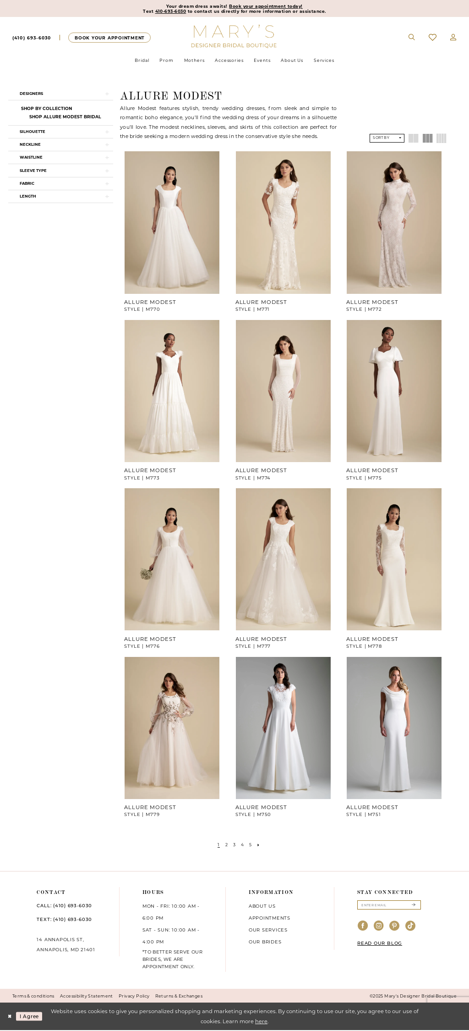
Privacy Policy (134, 996)
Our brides (265, 942)
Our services (268, 930)
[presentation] (172, 224)
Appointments (269, 919)
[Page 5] (251, 845)
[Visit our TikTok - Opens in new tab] (410, 928)
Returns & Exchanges (178, 996)
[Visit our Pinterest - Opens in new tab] (394, 928)
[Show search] (412, 38)
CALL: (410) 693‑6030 (64, 907)
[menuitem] (32, 38)
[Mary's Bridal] (234, 37)
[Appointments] (109, 38)
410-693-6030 (166, 12)
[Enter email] (389, 906)
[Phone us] (31, 38)
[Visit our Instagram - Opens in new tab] (379, 928)
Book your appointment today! (267, 6)
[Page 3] (234, 845)
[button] (453, 38)
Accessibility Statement (86, 996)
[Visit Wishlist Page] (432, 39)
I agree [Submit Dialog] (32, 1017)
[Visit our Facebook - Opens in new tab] (363, 928)
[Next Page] (260, 845)
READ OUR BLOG (379, 945)
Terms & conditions (33, 996)
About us (262, 907)
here (261, 1022)
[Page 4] (243, 845)
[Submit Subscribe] (413, 906)
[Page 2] (225, 845)
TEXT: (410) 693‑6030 (64, 920)
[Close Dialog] (10, 1017)
